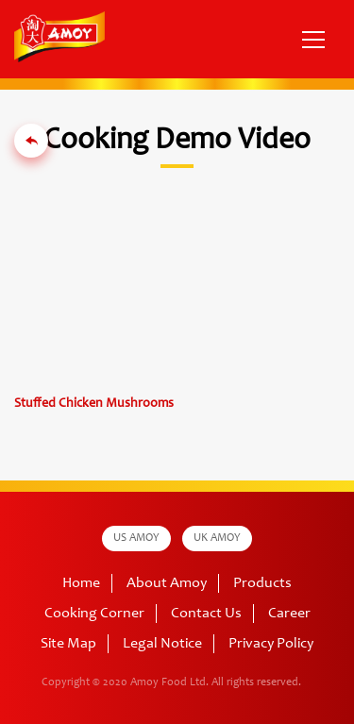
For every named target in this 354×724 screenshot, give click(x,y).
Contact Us (206, 613)
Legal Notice (162, 643)
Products (262, 583)
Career (289, 613)
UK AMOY (217, 538)
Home (81, 583)
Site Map (68, 643)
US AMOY (136, 538)
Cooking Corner (94, 613)
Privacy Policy (270, 643)
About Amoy (166, 583)
